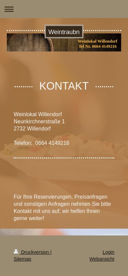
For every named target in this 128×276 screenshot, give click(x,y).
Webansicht (101, 259)
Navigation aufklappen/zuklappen (64, 9)
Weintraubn (64, 32)
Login (108, 252)
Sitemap (22, 259)
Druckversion (32, 252)
